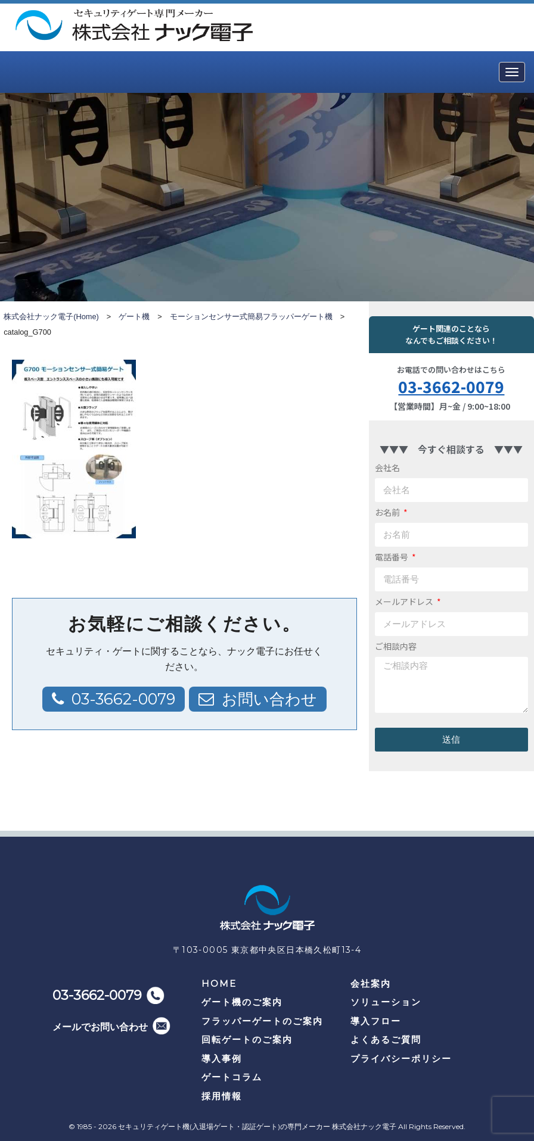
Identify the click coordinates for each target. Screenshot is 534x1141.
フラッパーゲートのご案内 (262, 1021)
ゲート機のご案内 (241, 1002)
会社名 (387, 467)
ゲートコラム (231, 1077)
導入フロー (375, 1021)
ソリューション (385, 1002)
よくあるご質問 (385, 1039)
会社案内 (370, 983)
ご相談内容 (396, 646)
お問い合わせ (269, 699)
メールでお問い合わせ (100, 1027)
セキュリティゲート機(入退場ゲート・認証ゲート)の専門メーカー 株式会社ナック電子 (257, 1126)
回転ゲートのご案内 (247, 1039)
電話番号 (392, 557)
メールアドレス (405, 601)
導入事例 (221, 1058)
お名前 (388, 512)
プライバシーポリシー (401, 1058)
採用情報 (221, 1096)
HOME (219, 983)
